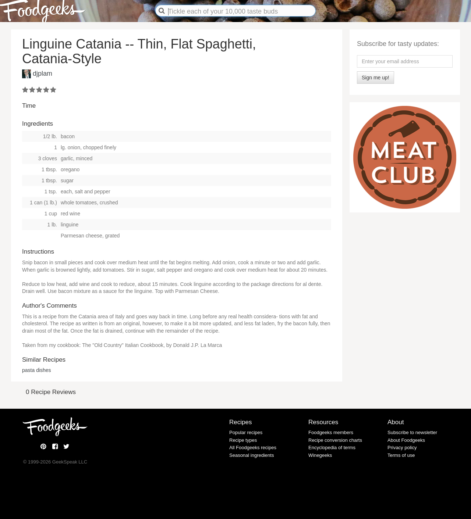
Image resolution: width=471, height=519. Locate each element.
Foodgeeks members (330, 432)
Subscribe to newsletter (412, 432)
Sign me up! (375, 77)
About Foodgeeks (406, 440)
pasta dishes (36, 370)
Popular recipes (245, 432)
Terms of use (401, 455)
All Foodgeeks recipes (252, 447)
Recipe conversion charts (335, 440)
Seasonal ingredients (251, 455)
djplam (42, 73)
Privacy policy (402, 447)
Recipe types (243, 440)
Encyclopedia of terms (331, 447)
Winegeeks (320, 455)
